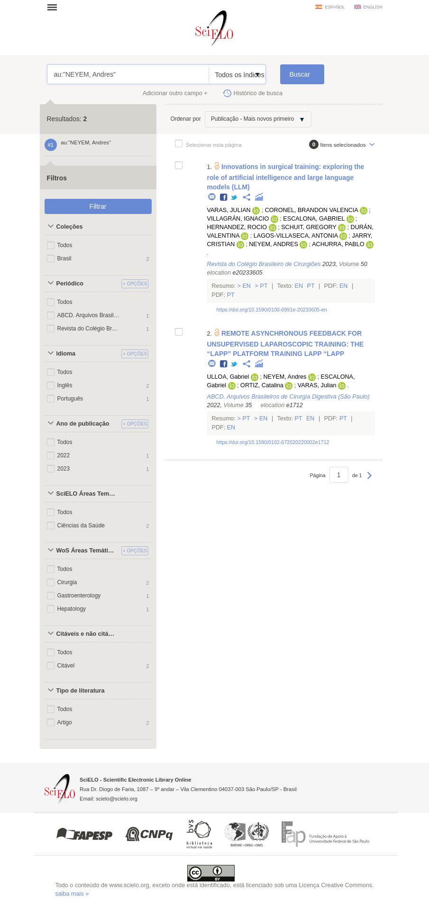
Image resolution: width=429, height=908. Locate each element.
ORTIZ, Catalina (261, 385)
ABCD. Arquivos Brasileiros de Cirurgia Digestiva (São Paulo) (88, 315)
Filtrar (98, 206)
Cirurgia (67, 582)
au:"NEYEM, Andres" (128, 74)
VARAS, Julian (317, 385)
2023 (63, 468)
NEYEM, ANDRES (273, 244)
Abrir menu (55, 7)
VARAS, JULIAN (228, 210)
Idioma (66, 353)
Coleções (69, 226)
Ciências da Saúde (81, 525)
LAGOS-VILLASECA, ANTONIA (296, 235)
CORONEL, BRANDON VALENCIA (311, 210)
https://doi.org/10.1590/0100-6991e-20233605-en (271, 309)
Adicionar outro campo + (175, 93)
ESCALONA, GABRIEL (314, 218)
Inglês (65, 385)
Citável (66, 665)
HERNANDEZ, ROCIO (237, 227)
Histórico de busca (258, 93)
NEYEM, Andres (284, 377)
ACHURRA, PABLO (338, 244)
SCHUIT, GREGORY (308, 227)
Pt (263, 286)
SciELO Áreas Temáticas (87, 493)
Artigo (64, 722)
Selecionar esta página (214, 145)
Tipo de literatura (80, 690)
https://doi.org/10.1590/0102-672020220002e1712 (272, 442)
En (247, 286)
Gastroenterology (79, 595)
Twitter (234, 198)
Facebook (224, 198)
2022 (63, 455)
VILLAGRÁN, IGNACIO (238, 218)
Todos (65, 245)
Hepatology (71, 608)
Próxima (369, 480)
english (373, 7)
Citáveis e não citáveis (87, 634)
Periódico (69, 283)
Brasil (64, 258)
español (335, 7)
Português (70, 398)
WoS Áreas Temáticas (87, 550)
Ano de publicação (83, 423)
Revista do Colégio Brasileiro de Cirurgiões (88, 328)
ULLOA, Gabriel (228, 377)
